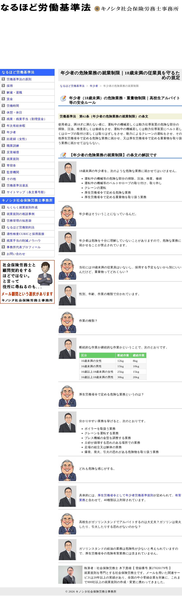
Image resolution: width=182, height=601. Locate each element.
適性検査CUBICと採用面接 (25, 233)
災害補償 (13, 152)
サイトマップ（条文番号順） (27, 192)
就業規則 (13, 158)
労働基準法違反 (17, 185)
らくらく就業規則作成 (22, 207)
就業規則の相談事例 (21, 213)
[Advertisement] (91, 40)
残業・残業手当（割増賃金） (27, 119)
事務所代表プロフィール (24, 247)
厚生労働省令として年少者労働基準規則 (125, 495)
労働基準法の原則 (19, 79)
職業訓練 (13, 145)
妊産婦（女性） (17, 138)
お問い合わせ (16, 253)
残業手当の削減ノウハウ (24, 240)
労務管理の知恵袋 (19, 220)
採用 (10, 85)
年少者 (94, 85)
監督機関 (13, 172)
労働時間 (13, 105)
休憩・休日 (14, 112)
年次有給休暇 (16, 125)
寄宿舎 (11, 165)
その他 (11, 178)
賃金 (10, 99)
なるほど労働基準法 (72, 85)
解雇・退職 (14, 92)
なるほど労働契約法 (21, 227)
